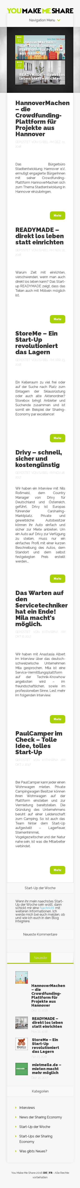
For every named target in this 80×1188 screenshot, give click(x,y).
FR (50, 1172)
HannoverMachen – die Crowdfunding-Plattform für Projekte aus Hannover (41, 48)
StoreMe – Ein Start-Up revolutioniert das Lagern (36, 343)
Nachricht (47, 908)
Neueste (40, 958)
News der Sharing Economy (40, 1117)
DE (45, 1172)
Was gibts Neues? (33, 1151)
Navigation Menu (42, 20)
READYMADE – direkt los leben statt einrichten (42, 77)
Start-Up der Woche (34, 1127)
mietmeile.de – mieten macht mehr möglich (46, 1069)
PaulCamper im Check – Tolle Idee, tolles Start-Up (38, 743)
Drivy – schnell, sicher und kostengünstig (38, 458)
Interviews (27, 1108)
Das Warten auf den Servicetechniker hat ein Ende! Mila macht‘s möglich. (41, 608)
